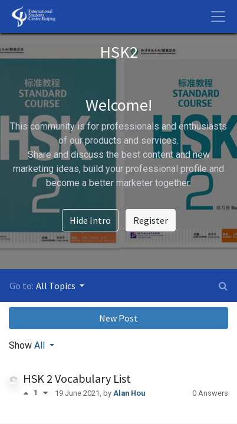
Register (150, 220)
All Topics (56, 286)
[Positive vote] (28, 393)
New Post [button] (118, 318)
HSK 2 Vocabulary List (77, 378)
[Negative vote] (45, 393)
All (40, 345)
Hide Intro (90, 220)
